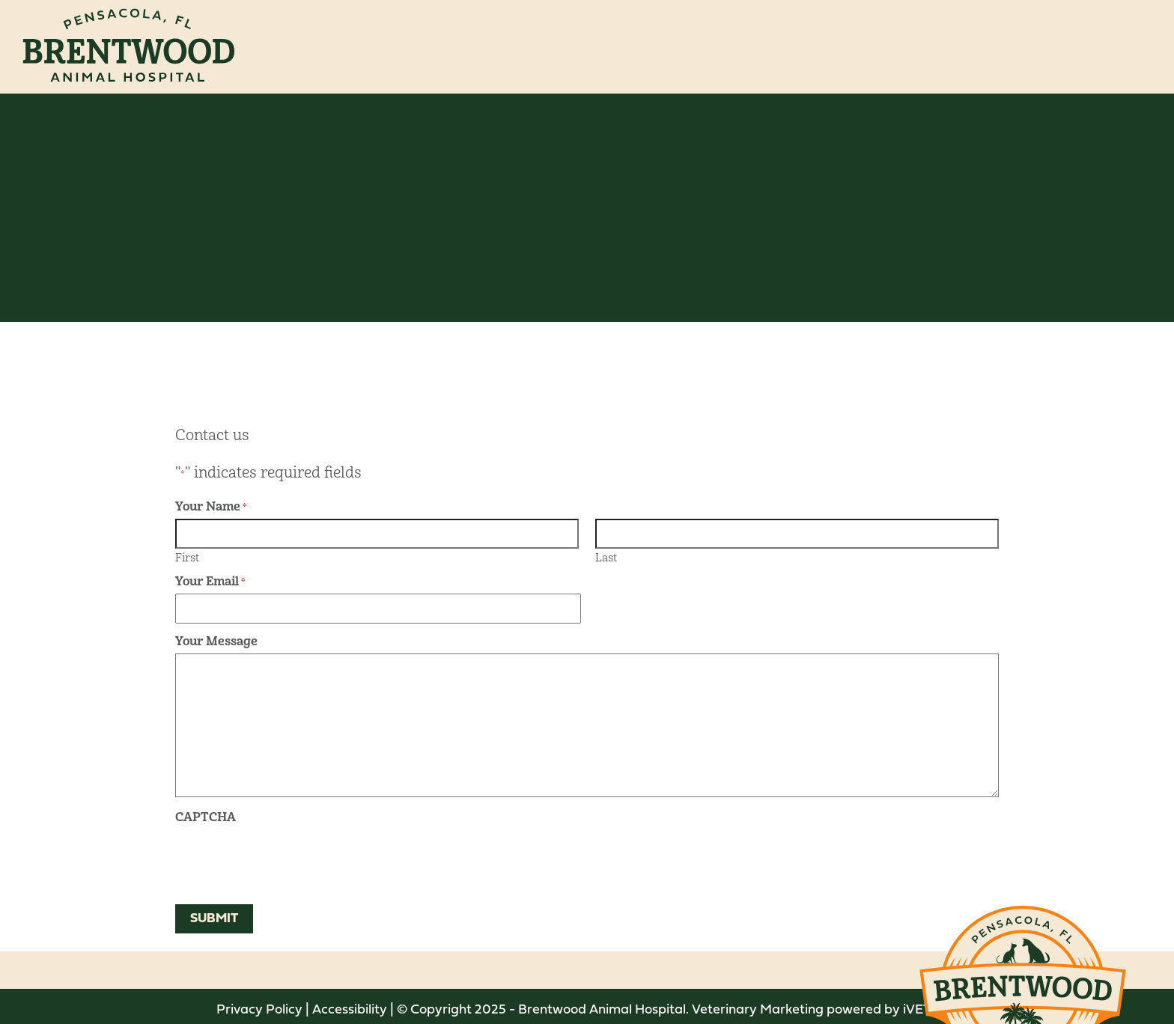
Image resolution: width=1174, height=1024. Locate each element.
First (187, 557)
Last (606, 557)
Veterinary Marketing (758, 1010)
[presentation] (289, 858)
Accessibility (349, 1010)
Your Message (216, 641)
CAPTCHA (205, 817)
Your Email (210, 582)
